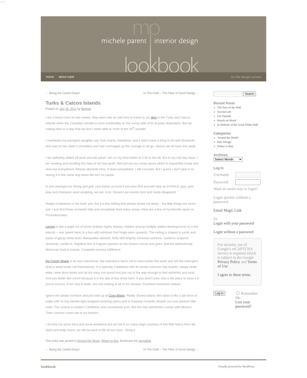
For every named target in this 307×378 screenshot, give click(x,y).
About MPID (66, 77)
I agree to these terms (234, 275)
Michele (86, 109)
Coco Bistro (117, 295)
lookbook (48, 367)
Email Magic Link (227, 210)
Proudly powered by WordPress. (236, 366)
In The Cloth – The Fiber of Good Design (171, 93)
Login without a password (233, 232)
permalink (145, 341)
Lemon (50, 226)
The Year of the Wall (229, 107)
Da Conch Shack (57, 261)
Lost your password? (243, 304)
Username (221, 175)
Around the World (88, 341)
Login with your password (233, 223)
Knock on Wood (226, 120)
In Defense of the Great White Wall (237, 124)
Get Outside (224, 116)
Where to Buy (109, 341)
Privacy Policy (229, 262)
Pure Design (224, 142)
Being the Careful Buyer (63, 93)
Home (50, 77)
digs (154, 117)
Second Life (224, 111)
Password (220, 182)
